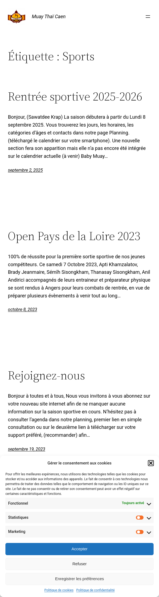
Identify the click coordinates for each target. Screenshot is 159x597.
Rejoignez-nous (46, 375)
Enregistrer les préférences (79, 578)
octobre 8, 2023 (22, 309)
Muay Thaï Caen (49, 16)
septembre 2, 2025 (25, 170)
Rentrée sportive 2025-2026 (75, 96)
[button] (151, 463)
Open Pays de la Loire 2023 (74, 236)
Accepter (79, 548)
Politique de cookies (59, 590)
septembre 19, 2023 (26, 449)
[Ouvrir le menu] (148, 16)
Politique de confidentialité (95, 590)
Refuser (79, 563)
